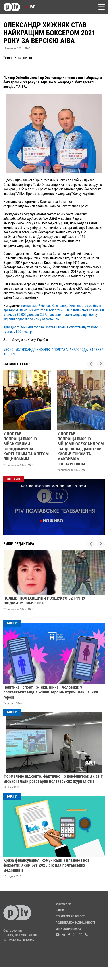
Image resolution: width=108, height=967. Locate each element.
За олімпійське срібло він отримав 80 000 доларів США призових (53, 312)
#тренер (96, 350)
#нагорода (78, 350)
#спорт (9, 354)
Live (30, 7)
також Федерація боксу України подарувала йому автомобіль (50, 317)
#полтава (60, 350)
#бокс (8, 350)
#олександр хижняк (32, 350)
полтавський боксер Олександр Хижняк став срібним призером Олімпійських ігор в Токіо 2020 (52, 308)
